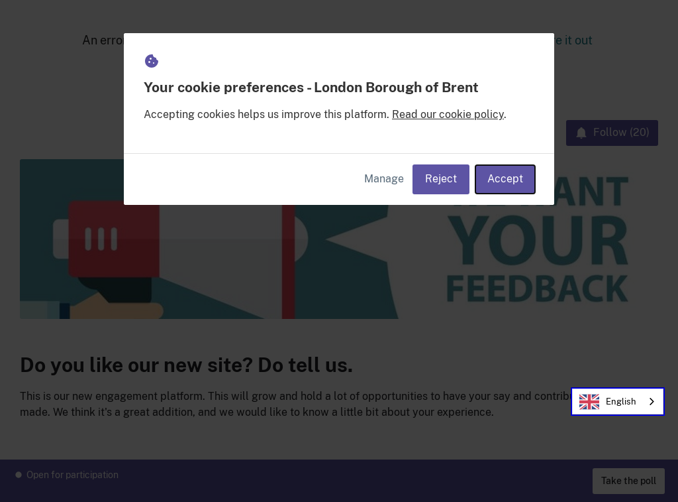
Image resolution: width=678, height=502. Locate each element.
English (607, 402)
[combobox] (617, 401)
